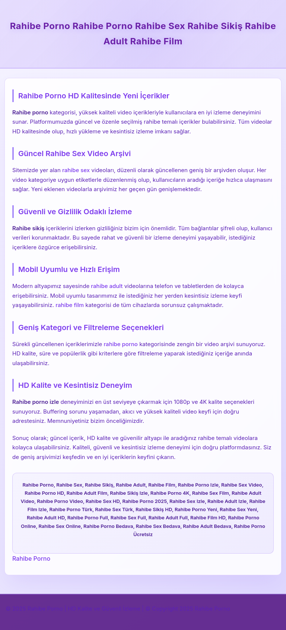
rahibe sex (76, 170)
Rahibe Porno (31, 558)
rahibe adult (107, 285)
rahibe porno (121, 344)
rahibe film (69, 304)
